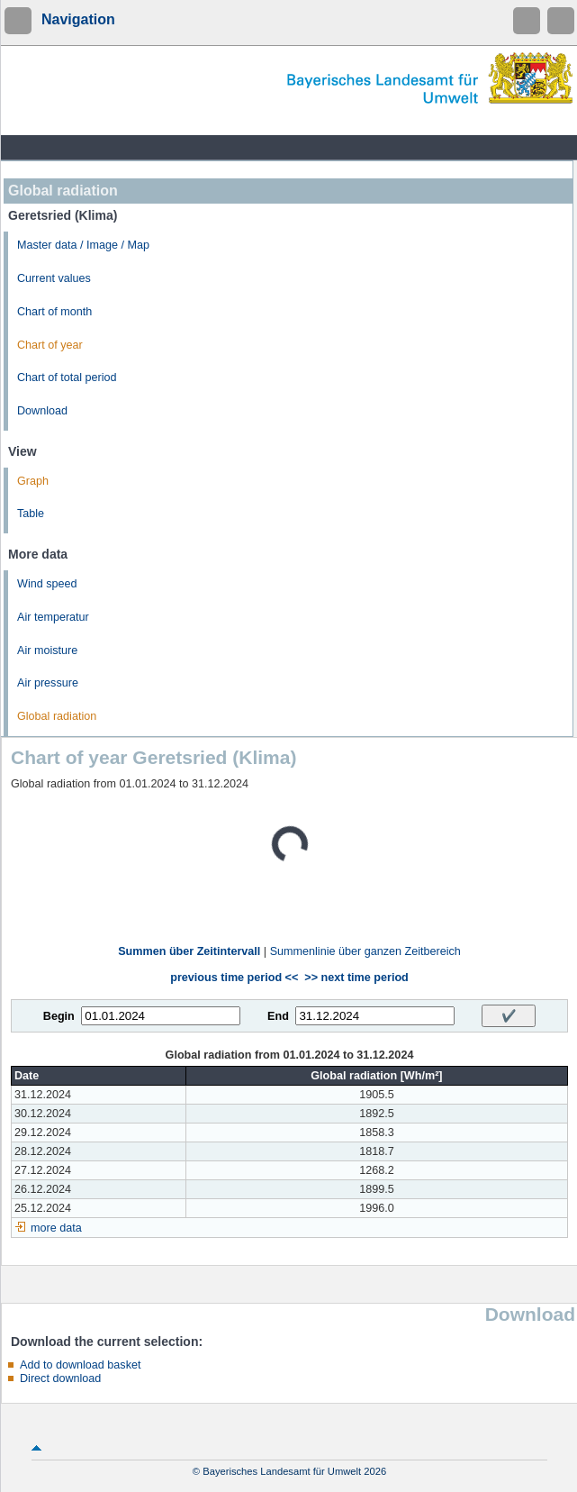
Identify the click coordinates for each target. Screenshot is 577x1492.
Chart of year (50, 345)
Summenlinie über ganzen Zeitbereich (365, 951)
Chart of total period (67, 377)
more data (56, 1228)
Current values (54, 278)
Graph (33, 481)
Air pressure (47, 683)
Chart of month (54, 311)
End (278, 1016)
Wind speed (47, 584)
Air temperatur (53, 617)
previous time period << (234, 977)
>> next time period (356, 977)
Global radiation (56, 716)
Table (30, 513)
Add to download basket (80, 1365)
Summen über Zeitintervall (189, 951)
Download (42, 411)
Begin (59, 1016)
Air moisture (47, 650)
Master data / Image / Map (83, 245)
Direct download (60, 1378)
